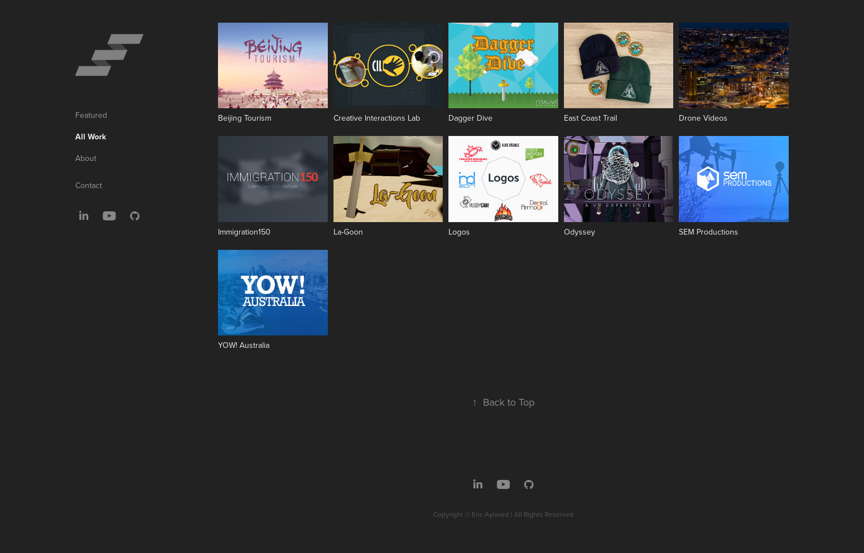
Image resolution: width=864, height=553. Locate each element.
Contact (88, 185)
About (85, 158)
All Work (90, 136)
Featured (91, 115)
